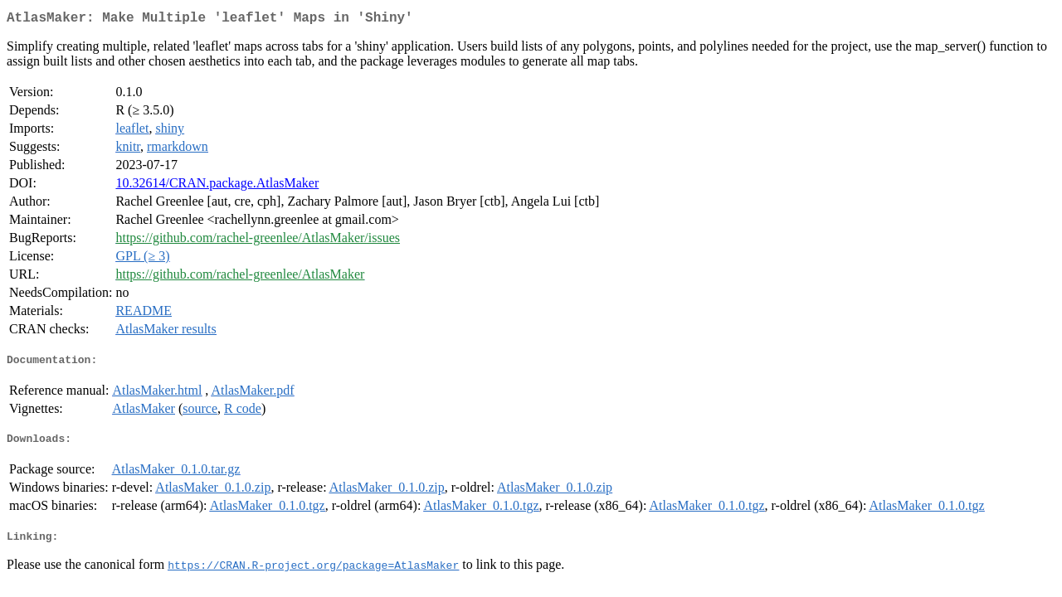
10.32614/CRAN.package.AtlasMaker (217, 186)
